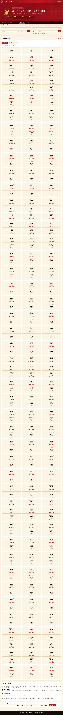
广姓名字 (27, 705)
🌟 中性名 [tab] (16, 42)
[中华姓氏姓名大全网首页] (29, 1)
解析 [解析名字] (59, 31)
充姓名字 (13, 705)
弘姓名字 (8, 705)
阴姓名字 (18, 705)
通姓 (3, 24)
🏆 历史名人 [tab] (16, 22)
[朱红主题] (59, 1)
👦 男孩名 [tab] (4, 42)
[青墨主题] (60, 1)
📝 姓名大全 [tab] (22, 22)
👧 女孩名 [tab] (10, 42)
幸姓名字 (23, 705)
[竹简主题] (61, 1)
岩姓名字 (4, 705)
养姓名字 (46, 705)
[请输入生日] (20, 31)
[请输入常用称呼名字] (8, 31)
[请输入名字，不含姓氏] (46, 31)
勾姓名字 (32, 705)
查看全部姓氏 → (52, 705)
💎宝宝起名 (28, 22)
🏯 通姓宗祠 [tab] (10, 22)
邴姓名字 (42, 705)
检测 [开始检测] (28, 31)
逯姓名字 (37, 705)
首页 (1, 24)
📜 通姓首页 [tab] (4, 22)
